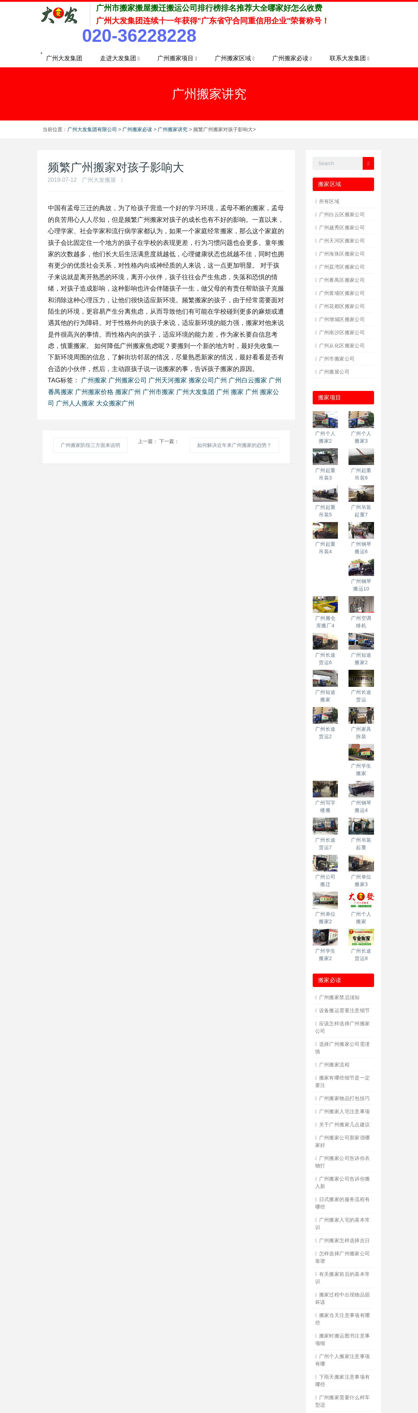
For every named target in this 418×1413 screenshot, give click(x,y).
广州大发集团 (64, 58)
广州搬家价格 (94, 392)
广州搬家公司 (127, 380)
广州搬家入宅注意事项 (344, 1111)
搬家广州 (128, 392)
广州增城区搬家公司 (342, 319)
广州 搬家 (230, 392)
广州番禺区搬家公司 (342, 280)
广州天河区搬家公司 (342, 240)
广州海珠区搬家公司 (342, 254)
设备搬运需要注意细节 (344, 1010)
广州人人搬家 (75, 403)
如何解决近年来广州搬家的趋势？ (234, 445)
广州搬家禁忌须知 (339, 997)
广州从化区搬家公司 (342, 345)
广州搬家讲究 (173, 129)
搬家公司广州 (208, 380)
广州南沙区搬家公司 (342, 332)
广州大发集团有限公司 (92, 129)
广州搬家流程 (334, 1064)
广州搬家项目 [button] (177, 58)
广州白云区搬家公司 (342, 214)
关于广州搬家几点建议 (344, 1124)
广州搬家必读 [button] (292, 58)
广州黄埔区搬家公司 (342, 293)
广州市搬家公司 (337, 358)
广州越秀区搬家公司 (342, 227)
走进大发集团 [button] (120, 58)
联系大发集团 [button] (349, 58)
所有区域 (329, 201)
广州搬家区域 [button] (235, 58)
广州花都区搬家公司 (342, 306)
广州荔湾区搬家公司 (342, 267)
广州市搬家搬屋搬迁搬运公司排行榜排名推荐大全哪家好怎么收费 (209, 8)
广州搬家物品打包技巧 (344, 1098)
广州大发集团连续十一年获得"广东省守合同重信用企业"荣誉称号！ (213, 20)
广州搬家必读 (137, 129)
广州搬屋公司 (334, 372)
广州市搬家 (158, 392)
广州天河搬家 (168, 380)
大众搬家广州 (115, 403)
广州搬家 (94, 380)
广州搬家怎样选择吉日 (344, 1240)
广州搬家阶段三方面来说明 (90, 445)
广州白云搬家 (248, 380)
